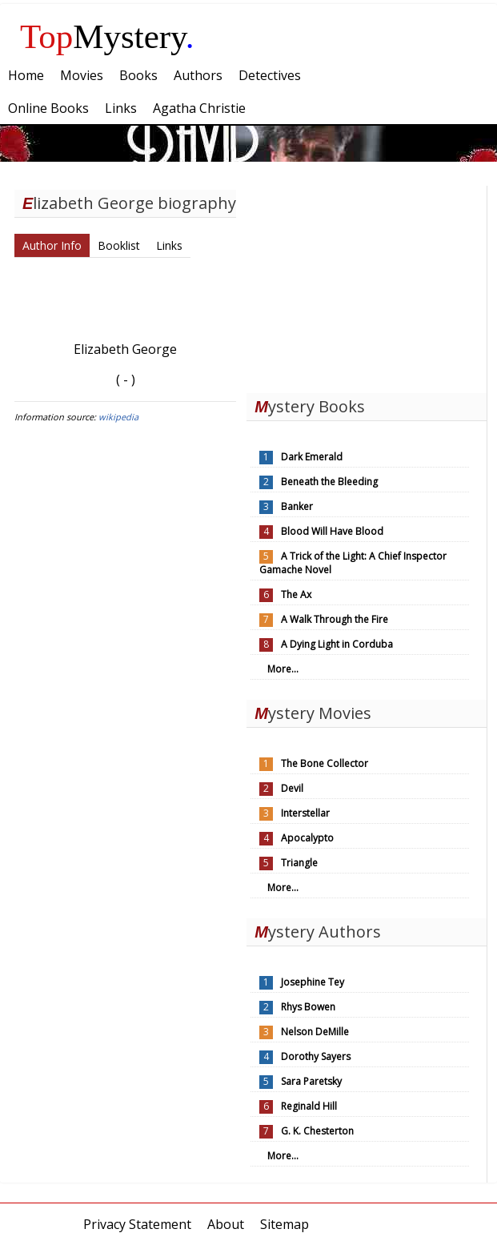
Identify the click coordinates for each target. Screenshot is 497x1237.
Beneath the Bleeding (329, 481)
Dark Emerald (312, 457)
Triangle (299, 863)
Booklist (119, 245)
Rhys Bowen (308, 1007)
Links (169, 245)
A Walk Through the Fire (334, 619)
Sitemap (284, 1224)
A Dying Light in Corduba (337, 644)
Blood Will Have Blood (332, 531)
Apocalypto (307, 838)
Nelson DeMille (315, 1031)
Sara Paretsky (311, 1081)
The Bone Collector (324, 763)
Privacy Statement (137, 1224)
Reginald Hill (309, 1106)
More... (283, 669)
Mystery (107, 36)
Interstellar (305, 813)
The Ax (296, 594)
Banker (297, 506)
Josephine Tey (312, 982)
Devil (292, 788)
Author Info (52, 245)
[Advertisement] (366, 286)
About (225, 1224)
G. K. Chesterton (317, 1131)
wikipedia (118, 417)
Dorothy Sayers (316, 1056)
